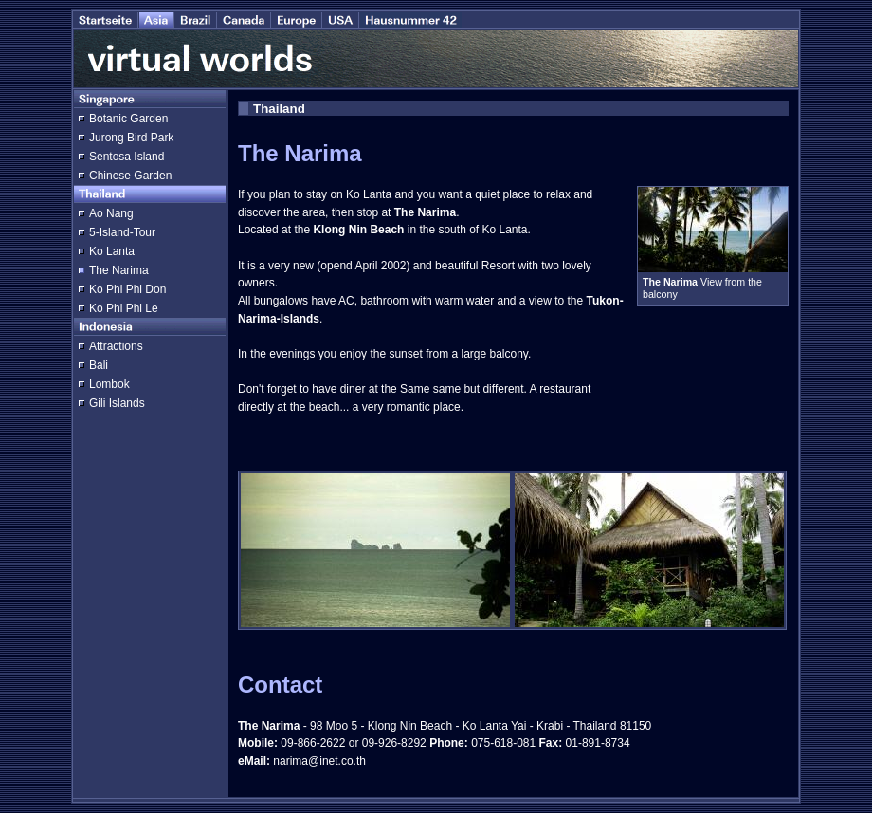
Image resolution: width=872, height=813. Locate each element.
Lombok (109, 384)
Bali (98, 365)
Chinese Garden (130, 175)
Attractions (116, 346)
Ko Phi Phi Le (123, 308)
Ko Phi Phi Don (127, 289)
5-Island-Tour (122, 232)
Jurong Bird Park (131, 137)
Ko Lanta (112, 251)
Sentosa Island (126, 156)
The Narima (119, 270)
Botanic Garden (128, 118)
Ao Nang (111, 213)
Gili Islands (117, 403)
